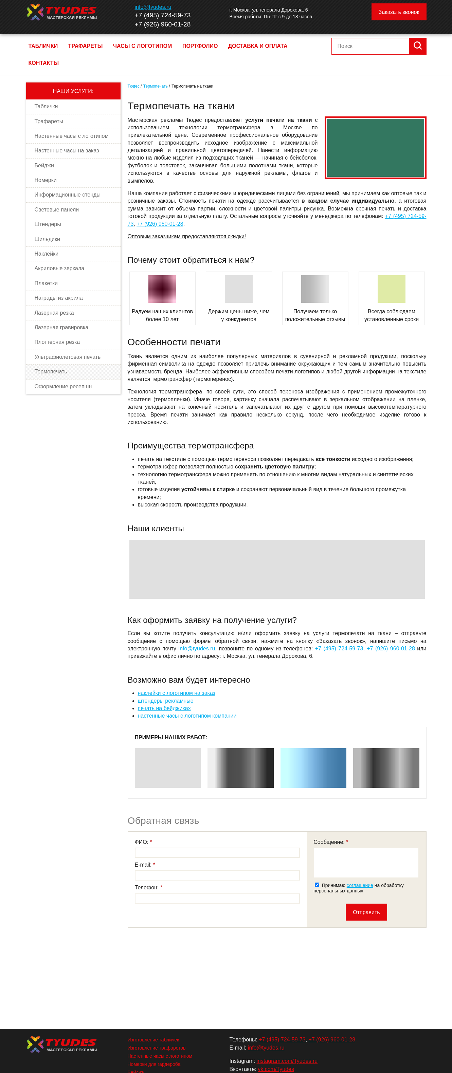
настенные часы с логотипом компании (187, 716)
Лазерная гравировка (62, 327)
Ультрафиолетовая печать (68, 357)
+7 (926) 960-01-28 (163, 24)
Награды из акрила (59, 298)
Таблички (43, 46)
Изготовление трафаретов (157, 1048)
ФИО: (142, 842)
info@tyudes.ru (153, 7)
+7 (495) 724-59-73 (163, 15)
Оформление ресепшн (63, 386)
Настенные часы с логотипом (72, 136)
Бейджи (44, 165)
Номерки (46, 180)
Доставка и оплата (258, 46)
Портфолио (200, 46)
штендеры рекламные (166, 701)
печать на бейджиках (164, 708)
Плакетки (46, 283)
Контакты (44, 63)
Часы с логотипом (142, 46)
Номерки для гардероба (154, 1064)
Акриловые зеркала (60, 268)
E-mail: (144, 865)
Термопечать (51, 371)
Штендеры (48, 224)
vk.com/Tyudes (276, 1069)
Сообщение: (329, 842)
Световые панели (57, 209)
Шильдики (47, 239)
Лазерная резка (54, 313)
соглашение (360, 885)
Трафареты (85, 46)
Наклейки (47, 254)
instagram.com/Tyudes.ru (287, 1061)
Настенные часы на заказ (67, 150)
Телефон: (147, 887)
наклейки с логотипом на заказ (176, 693)
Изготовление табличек (153, 1039)
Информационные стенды (68, 195)
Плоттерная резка (57, 342)
